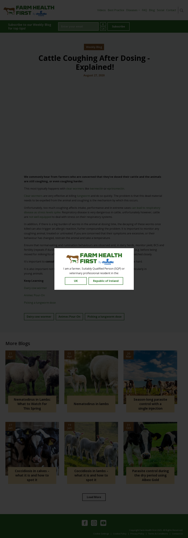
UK (76, 281)
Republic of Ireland (106, 281)
